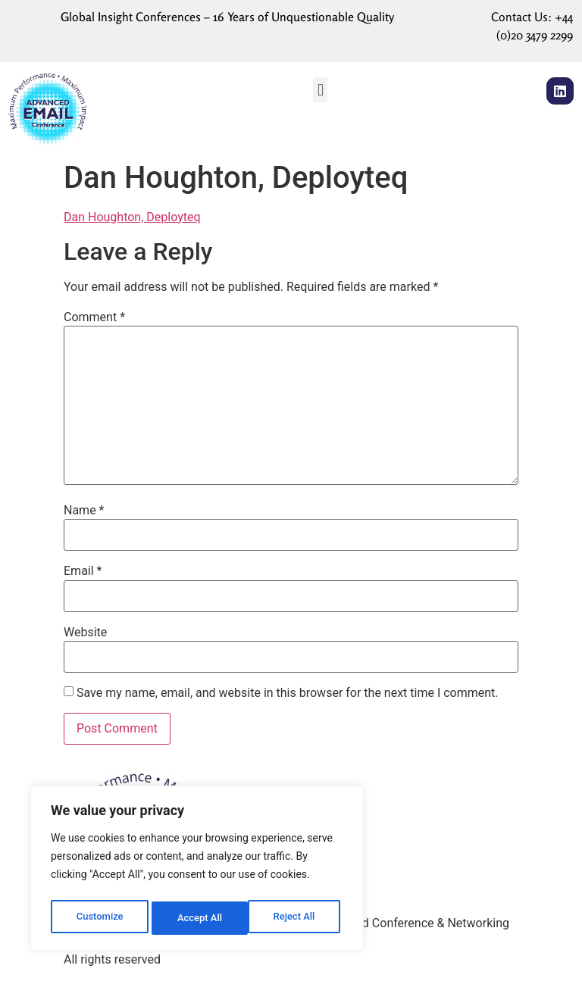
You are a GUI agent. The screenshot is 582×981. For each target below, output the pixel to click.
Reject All (198, 918)
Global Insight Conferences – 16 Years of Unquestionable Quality (227, 16)
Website (85, 632)
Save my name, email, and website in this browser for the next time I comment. (288, 693)
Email (83, 571)
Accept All (296, 918)
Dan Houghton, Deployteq (132, 217)
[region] (197, 871)
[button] (320, 89)
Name (84, 511)
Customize (99, 918)
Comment (94, 317)
